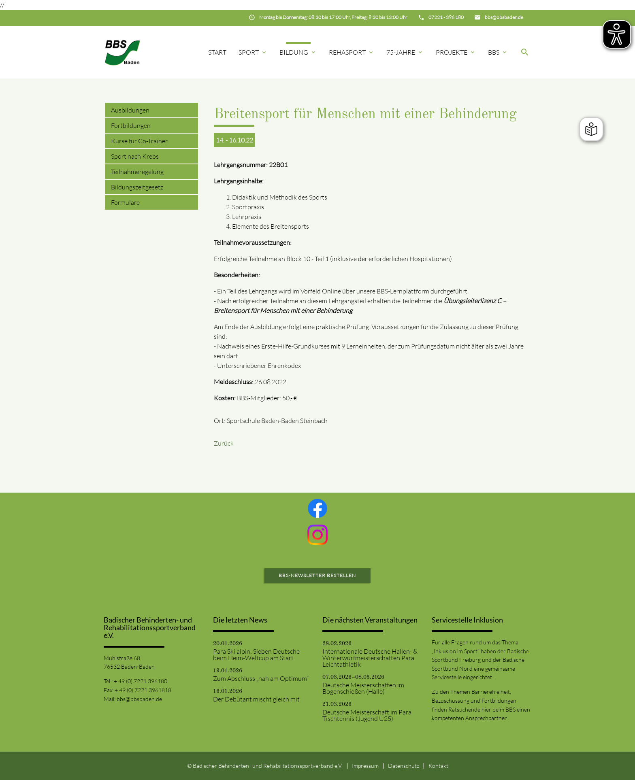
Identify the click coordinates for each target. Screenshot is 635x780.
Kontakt (438, 765)
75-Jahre (405, 52)
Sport (253, 52)
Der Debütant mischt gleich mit (256, 699)
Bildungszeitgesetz (137, 187)
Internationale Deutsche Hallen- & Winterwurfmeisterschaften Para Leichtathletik (370, 657)
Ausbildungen (130, 110)
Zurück (224, 443)
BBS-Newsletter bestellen (317, 575)
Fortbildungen (131, 125)
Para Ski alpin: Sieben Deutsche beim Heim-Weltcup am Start (256, 654)
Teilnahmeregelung (137, 172)
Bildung (298, 52)
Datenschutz (403, 765)
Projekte (456, 52)
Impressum (365, 765)
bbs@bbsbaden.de (139, 698)
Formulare (125, 202)
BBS (498, 52)
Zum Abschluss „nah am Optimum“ (261, 678)
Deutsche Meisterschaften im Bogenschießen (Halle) (363, 688)
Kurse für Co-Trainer (139, 141)
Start (217, 52)
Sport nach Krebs (135, 156)
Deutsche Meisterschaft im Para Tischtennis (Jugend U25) (366, 715)
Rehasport (351, 52)
